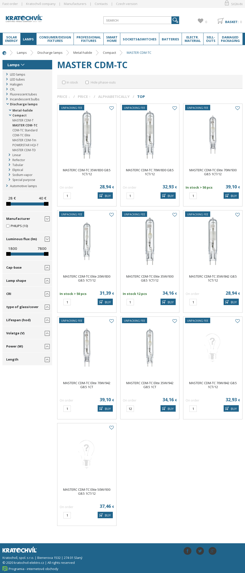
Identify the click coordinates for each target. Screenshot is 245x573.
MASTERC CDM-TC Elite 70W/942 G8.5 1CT (86, 385)
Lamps (28, 39)
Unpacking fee (71, 108)
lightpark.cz (31, 20)
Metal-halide (82, 52)
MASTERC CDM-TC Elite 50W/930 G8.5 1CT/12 (86, 491)
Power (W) (14, 346)
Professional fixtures (89, 38)
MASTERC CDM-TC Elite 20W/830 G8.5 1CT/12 (86, 278)
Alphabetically (114, 96)
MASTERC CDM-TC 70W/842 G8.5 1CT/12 (213, 385)
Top (141, 96)
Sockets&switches (140, 39)
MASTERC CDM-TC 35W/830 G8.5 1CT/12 (87, 172)
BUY (108, 196)
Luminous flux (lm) (21, 239)
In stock (72, 82)
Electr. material (193, 38)
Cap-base (14, 267)
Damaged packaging (230, 38)
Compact (109, 52)
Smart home (112, 38)
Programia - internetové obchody (33, 569)
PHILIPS (16, 226)
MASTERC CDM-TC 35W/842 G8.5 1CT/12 (213, 278)
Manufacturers (75, 3)
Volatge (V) (15, 333)
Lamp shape (16, 280)
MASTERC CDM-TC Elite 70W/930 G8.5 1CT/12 (213, 172)
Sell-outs (210, 38)
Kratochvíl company (41, 3)
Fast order (10, 3)
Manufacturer (18, 218)
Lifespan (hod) (18, 320)
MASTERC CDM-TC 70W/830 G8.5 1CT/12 (150, 172)
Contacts (101, 3)
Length (12, 359)
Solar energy (11, 38)
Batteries (170, 39)
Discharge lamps (50, 52)
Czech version (126, 3)
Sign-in (237, 4)
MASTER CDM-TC (139, 52)
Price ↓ (63, 96)
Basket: (232, 22)
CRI (8, 293)
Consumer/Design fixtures (55, 38)
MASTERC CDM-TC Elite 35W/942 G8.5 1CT (149, 385)
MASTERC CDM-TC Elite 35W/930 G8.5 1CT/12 (149, 278)
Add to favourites (111, 108)
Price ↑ (84, 96)
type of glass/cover (22, 307)
